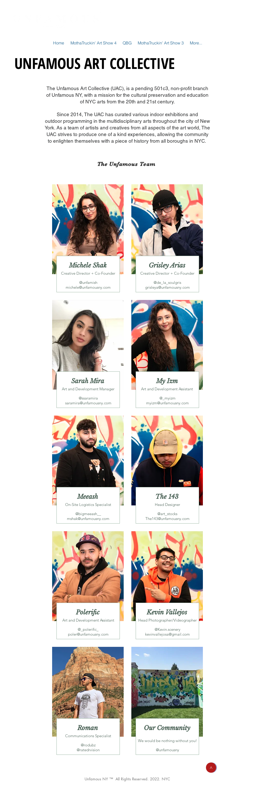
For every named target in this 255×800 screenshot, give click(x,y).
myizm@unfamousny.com (167, 403)
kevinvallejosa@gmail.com (167, 634)
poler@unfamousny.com (88, 634)
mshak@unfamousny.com (88, 518)
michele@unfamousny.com (88, 287)
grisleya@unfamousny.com (167, 287)
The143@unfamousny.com (167, 518)
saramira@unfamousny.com (88, 403)
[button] (211, 767)
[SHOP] (227, 19)
